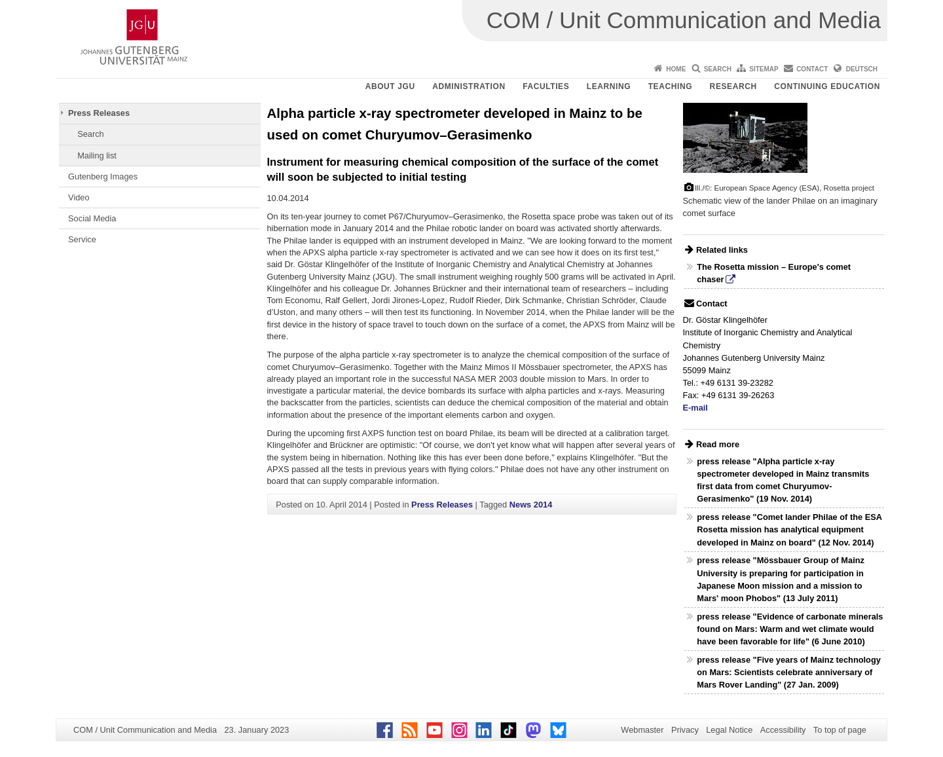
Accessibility (783, 730)
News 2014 (530, 504)
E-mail (695, 408)
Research (733, 86)
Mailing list (97, 155)
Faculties (546, 86)
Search (717, 69)
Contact (812, 69)
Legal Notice (729, 730)
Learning (609, 86)
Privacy (685, 730)
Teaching (670, 86)
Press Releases (99, 113)
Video (79, 197)
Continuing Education (827, 86)
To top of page (839, 730)
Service (82, 239)
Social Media (92, 218)
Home (676, 69)
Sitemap (763, 69)
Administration (469, 86)
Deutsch (862, 69)
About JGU (390, 86)
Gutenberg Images (103, 176)
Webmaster (642, 730)
